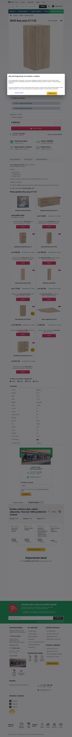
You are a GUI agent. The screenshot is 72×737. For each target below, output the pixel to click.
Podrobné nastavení (19, 92)
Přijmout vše (52, 93)
